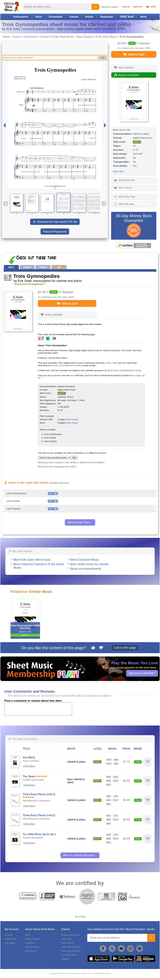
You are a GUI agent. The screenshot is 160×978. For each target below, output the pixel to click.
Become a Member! (142, 673)
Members (145, 43)
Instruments (20, 16)
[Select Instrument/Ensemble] (54, 457)
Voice (38, 16)
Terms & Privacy (32, 947)
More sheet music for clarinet (89, 564)
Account (8, 935)
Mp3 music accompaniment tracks (64, 365)
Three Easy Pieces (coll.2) (39, 815)
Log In (125, 7)
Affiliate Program (32, 939)
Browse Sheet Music (70, 935)
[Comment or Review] (38, 709)
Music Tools (66, 939)
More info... (119, 171)
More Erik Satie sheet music (32, 559)
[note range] (72, 419)
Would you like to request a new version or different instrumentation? (71, 462)
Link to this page (125, 647)
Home (6, 36)
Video (108, 363)
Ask (102, 57)
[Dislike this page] (101, 648)
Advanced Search (109, 7)
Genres (73, 16)
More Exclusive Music (84, 559)
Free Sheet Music (69, 955)
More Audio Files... (80, 522)
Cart (151, 7)
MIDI (115, 363)
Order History (11, 939)
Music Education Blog (71, 951)
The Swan (29, 776)
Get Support (10, 943)
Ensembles (55, 16)
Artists (89, 16)
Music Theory (67, 943)
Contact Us (30, 943)
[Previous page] (4, 125)
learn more (135, 370)
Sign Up (137, 7)
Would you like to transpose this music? (57, 466)
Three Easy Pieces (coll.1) (39, 794)
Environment (30, 951)
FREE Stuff (126, 16)
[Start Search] (95, 7)
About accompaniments (85, 568)
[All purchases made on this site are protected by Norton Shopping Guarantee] (133, 245)
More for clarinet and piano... (80, 855)
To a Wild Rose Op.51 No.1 (39, 834)
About (27, 935)
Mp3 (124, 363)
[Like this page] (93, 648)
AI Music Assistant (119, 370)
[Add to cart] (147, 761)
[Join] (151, 938)
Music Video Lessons (70, 947)
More (143, 16)
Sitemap (65, 959)
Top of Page (80, 917)
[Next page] (105, 125)
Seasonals (106, 16)
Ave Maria (29, 757)
